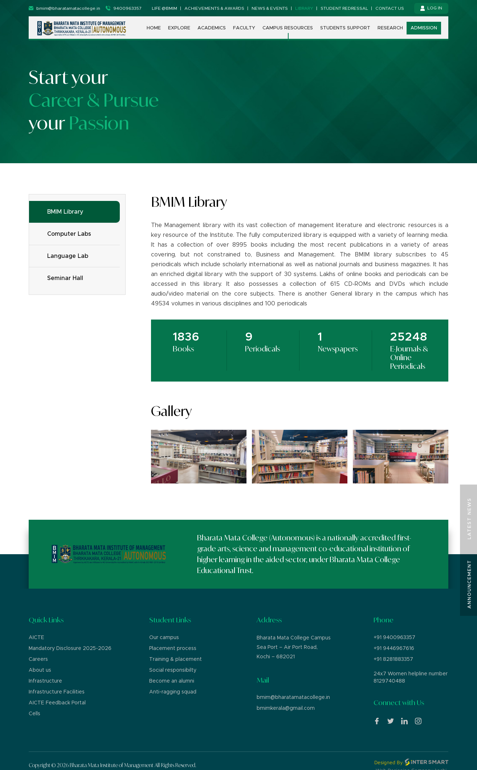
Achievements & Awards (214, 8)
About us (40, 670)
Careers (38, 659)
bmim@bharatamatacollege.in (293, 697)
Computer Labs (69, 234)
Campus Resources (287, 28)
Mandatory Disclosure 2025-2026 (70, 648)
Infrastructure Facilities (57, 692)
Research (390, 28)
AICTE (36, 637)
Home (154, 28)
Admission (424, 28)
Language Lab (67, 256)
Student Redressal (344, 8)
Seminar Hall (65, 278)
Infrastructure (45, 681)
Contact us (389, 8)
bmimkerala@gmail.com (286, 708)
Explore (179, 28)
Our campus (164, 637)
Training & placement (175, 659)
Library (304, 8)
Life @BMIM (164, 8)
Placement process (172, 648)
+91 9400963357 (394, 637)
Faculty (244, 28)
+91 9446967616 (394, 648)
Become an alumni (171, 681)
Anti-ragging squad (172, 692)
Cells (34, 713)
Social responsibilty (172, 670)
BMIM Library (65, 212)
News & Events (270, 8)
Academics (211, 28)
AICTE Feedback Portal (57, 702)
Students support (345, 28)
